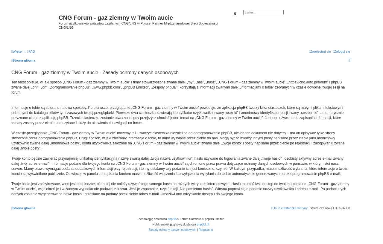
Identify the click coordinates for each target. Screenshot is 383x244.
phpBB (172, 219)
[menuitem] (31, 51)
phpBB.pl (203, 224)
